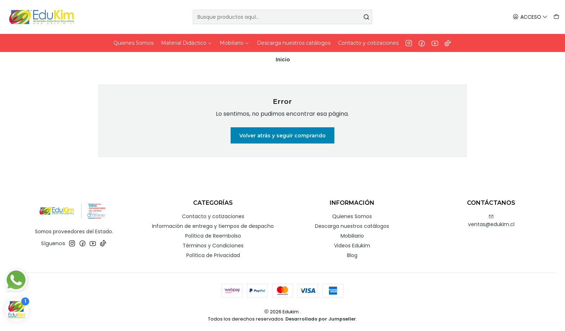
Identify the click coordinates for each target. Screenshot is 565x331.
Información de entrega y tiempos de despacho (213, 226)
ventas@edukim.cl (491, 221)
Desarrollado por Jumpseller (320, 319)
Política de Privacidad (213, 255)
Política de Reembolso (213, 235)
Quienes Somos (352, 216)
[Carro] (556, 17)
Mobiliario (352, 235)
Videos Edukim (352, 245)
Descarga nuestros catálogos (352, 226)
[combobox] (283, 17)
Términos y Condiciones (213, 245)
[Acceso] (530, 17)
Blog (352, 255)
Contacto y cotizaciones (213, 216)
